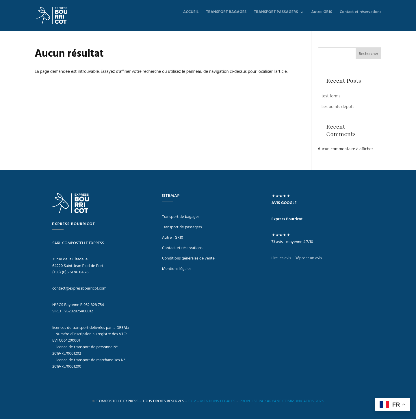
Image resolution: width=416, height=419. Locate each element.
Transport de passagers (182, 227)
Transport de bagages (180, 217)
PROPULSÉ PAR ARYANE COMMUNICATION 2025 (281, 401)
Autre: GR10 (321, 12)
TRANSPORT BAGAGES (226, 12)
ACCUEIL (191, 12)
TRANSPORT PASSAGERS (276, 12)
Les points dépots (338, 106)
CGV (192, 401)
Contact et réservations (360, 12)
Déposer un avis (308, 258)
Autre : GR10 (172, 237)
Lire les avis (281, 258)
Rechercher (368, 54)
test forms (331, 96)
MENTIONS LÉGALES (217, 401)
